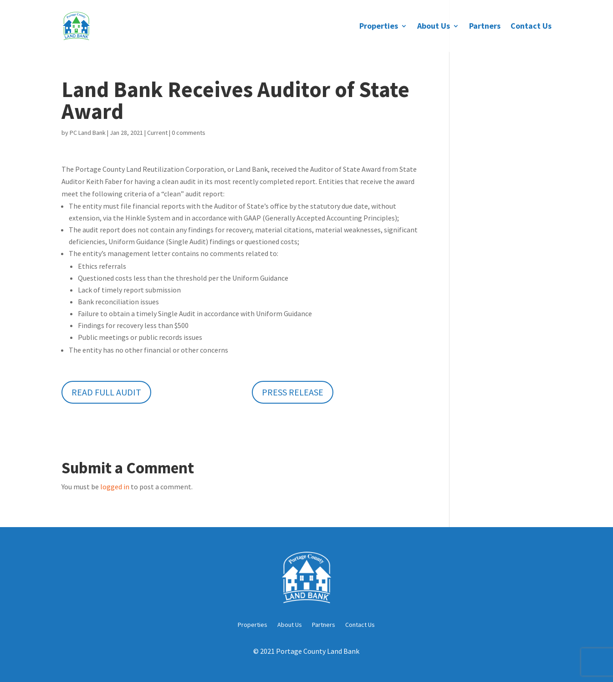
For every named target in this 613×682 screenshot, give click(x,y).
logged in (114, 486)
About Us (433, 27)
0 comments (188, 132)
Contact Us (531, 27)
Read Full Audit (106, 392)
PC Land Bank (88, 132)
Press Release (292, 392)
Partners (485, 27)
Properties (378, 27)
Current (157, 132)
